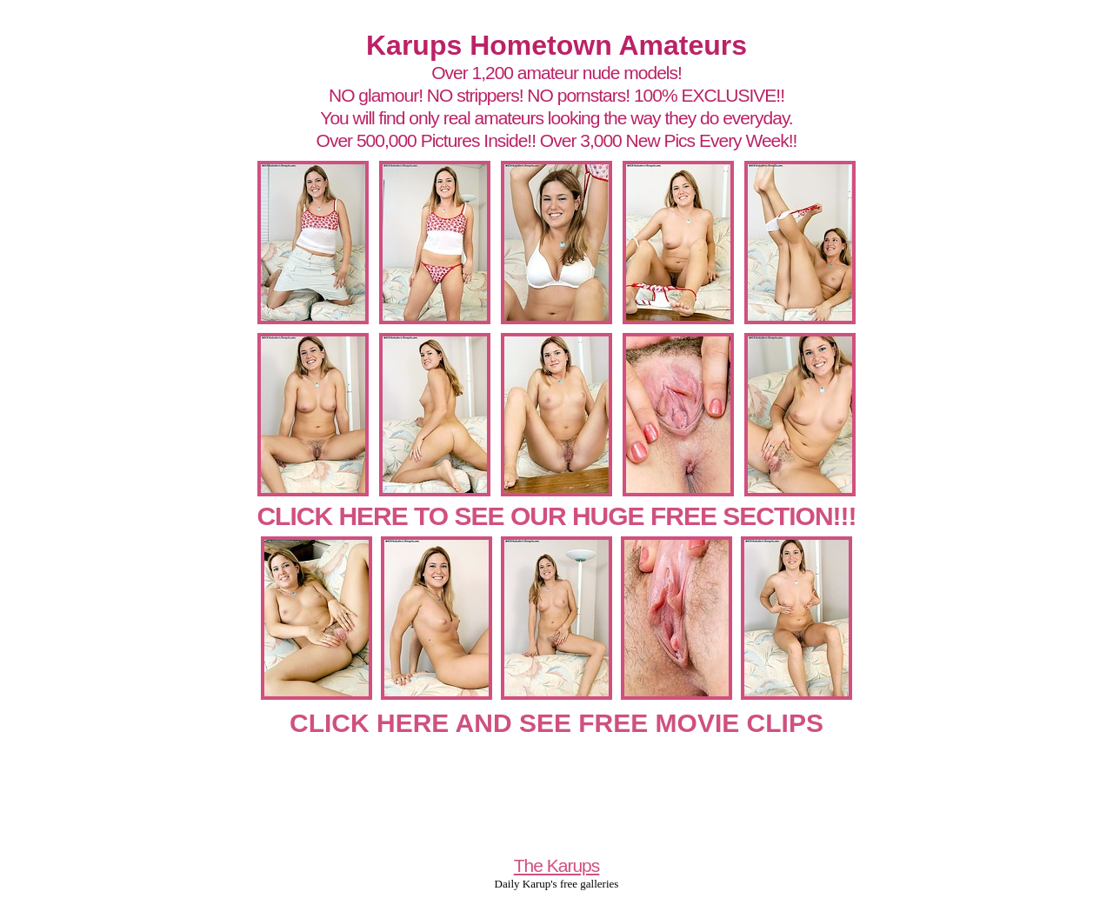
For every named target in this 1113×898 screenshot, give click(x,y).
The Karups (557, 865)
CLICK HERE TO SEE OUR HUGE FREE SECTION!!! (556, 516)
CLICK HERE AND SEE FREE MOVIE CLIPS (556, 722)
